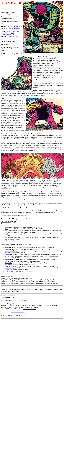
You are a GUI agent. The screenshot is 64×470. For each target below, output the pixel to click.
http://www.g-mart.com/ (17, 312)
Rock (6, 234)
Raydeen (7, 38)
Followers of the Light (13, 31)
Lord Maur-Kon (12, 26)
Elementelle (8, 263)
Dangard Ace (8, 36)
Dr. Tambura (23, 178)
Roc (6, 232)
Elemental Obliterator (11, 251)
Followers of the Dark (14, 28)
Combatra (8, 34)
